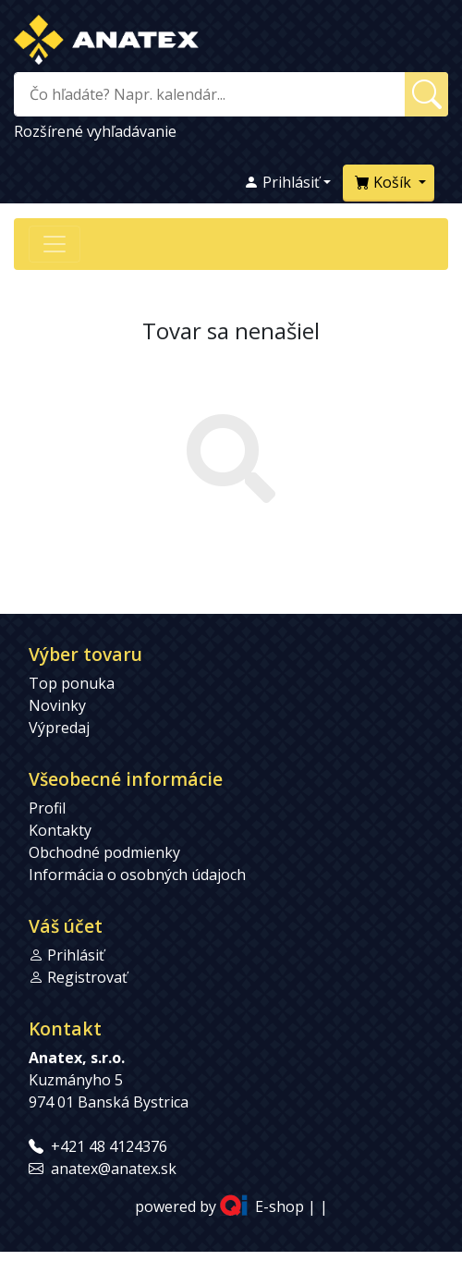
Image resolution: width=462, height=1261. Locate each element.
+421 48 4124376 (109, 1146)
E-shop (279, 1206)
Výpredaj (59, 727)
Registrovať (87, 977)
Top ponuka (72, 683)
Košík (385, 182)
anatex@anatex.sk (113, 1168)
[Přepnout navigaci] (54, 244)
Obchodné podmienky (104, 852)
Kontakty (60, 830)
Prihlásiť (282, 182)
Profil (47, 808)
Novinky (57, 705)
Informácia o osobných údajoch (137, 874)
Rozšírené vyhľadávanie (95, 131)
